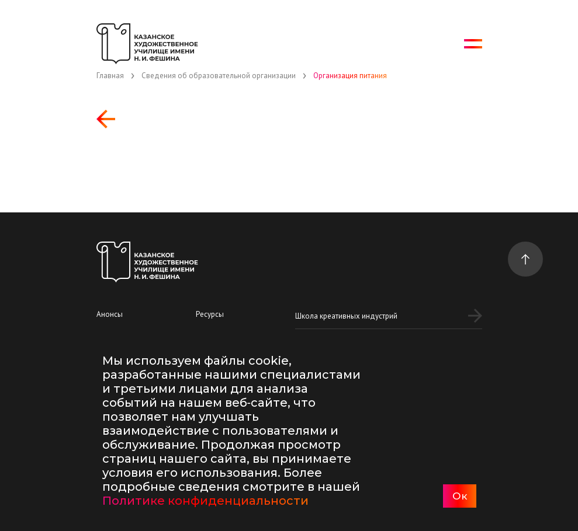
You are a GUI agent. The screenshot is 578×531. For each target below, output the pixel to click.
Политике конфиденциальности (205, 501)
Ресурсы (210, 314)
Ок (459, 496)
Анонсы (109, 314)
